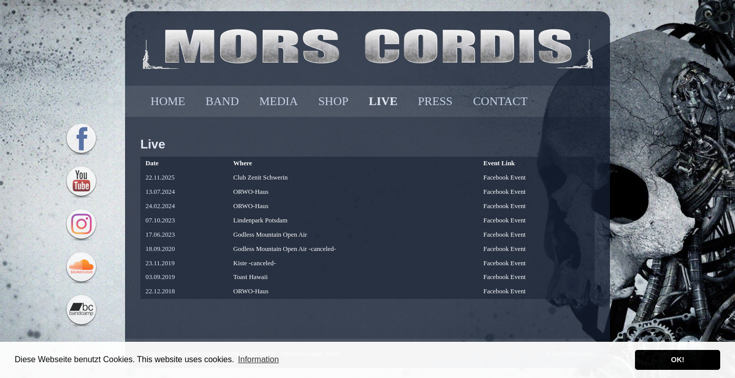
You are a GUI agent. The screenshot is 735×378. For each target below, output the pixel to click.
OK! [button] (677, 360)
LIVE (383, 101)
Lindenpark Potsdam (260, 220)
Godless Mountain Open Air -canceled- (284, 249)
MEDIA (278, 101)
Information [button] (258, 359)
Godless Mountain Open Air (270, 234)
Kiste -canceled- (254, 263)
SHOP (333, 101)
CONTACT (500, 101)
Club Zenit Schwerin (260, 177)
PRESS (435, 101)
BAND (222, 101)
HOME (168, 101)
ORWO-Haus (250, 191)
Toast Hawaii (250, 277)
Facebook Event (504, 177)
